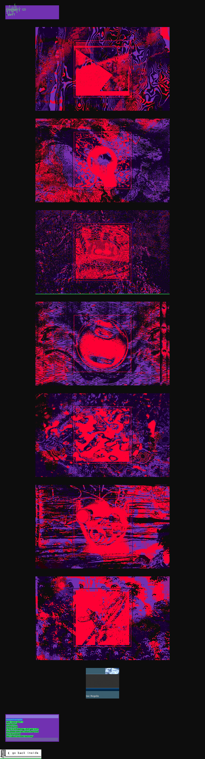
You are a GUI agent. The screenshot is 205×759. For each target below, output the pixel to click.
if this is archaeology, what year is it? (22, 729)
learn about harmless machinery (19, 736)
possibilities (11, 724)
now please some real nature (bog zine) (22, 731)
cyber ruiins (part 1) (14, 722)
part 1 (11, 14)
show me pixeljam (13, 734)
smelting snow (12, 727)
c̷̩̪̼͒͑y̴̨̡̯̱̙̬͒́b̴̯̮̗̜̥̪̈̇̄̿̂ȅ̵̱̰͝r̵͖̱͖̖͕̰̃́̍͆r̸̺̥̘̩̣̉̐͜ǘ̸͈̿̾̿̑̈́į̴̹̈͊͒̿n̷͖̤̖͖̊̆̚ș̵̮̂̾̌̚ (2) (18, 9)
